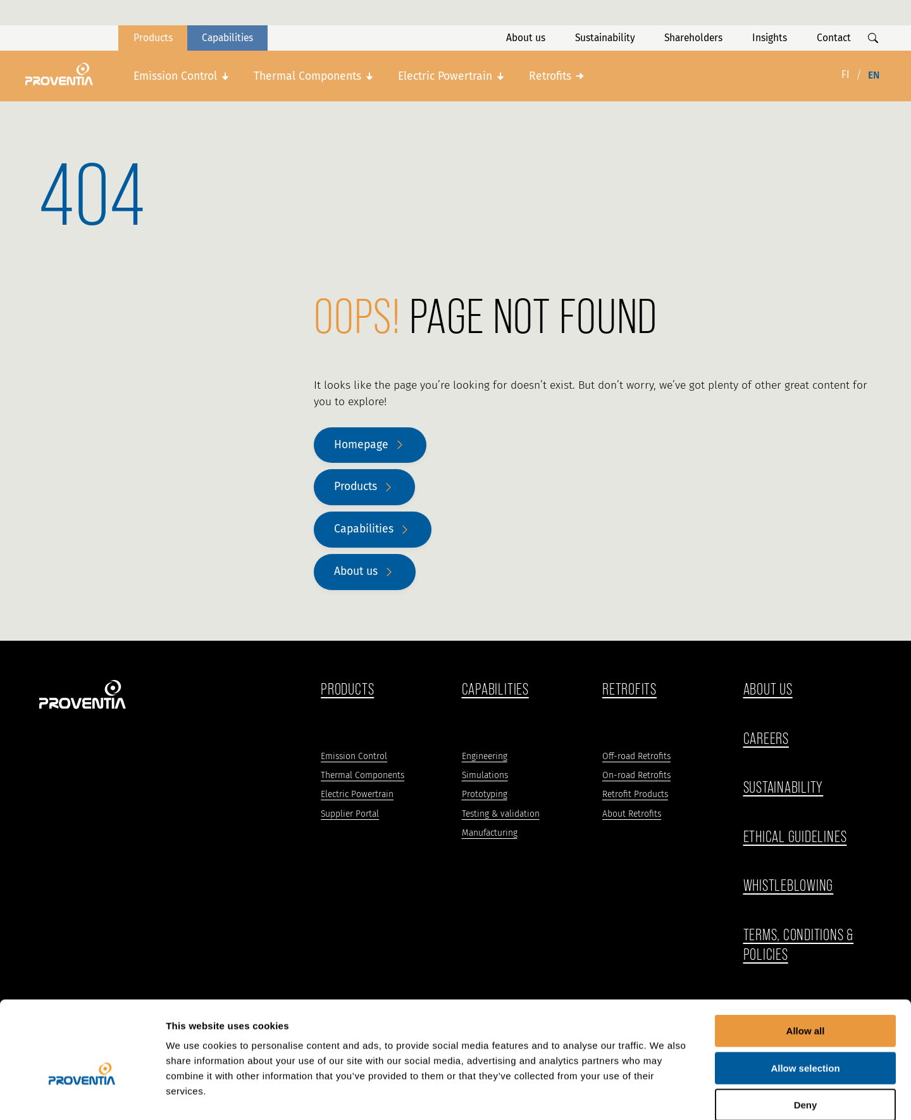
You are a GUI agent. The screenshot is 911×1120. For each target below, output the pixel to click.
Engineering (484, 756)
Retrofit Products (635, 794)
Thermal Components (307, 76)
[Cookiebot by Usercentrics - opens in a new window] (82, 1095)
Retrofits (550, 76)
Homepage (361, 444)
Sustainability (605, 38)
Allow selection (805, 1002)
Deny (805, 1039)
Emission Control (175, 76)
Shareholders (693, 38)
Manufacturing (489, 832)
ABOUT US (768, 689)
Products (153, 38)
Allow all (805, 965)
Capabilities (227, 38)
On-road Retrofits (636, 775)
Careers (766, 738)
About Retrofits (631, 814)
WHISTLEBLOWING (788, 885)
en (873, 75)
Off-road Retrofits (636, 756)
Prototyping (484, 794)
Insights (769, 38)
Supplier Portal (350, 814)
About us (525, 38)
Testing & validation (501, 814)
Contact (834, 38)
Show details (664, 1095)
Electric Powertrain (445, 76)
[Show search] (873, 38)
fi (845, 74)
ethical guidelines (795, 836)
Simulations (485, 775)
